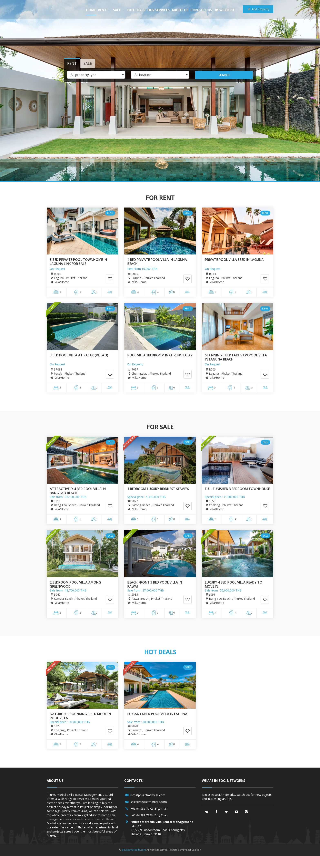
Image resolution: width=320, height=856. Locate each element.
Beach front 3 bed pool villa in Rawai (154, 584)
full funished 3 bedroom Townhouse (237, 489)
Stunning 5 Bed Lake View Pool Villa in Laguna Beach (236, 357)
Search (224, 75)
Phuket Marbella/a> (62, 9)
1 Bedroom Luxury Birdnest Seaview (158, 489)
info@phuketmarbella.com (147, 795)
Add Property (258, 9)
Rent (104, 10)
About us (180, 10)
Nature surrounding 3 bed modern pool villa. (80, 716)
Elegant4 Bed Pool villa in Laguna (157, 714)
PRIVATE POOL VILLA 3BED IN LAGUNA (234, 259)
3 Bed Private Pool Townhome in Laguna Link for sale (78, 261)
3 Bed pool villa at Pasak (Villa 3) (79, 355)
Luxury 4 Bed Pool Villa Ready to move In (233, 584)
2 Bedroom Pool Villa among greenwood (75, 584)
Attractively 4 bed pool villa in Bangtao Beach (78, 491)
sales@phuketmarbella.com (148, 802)
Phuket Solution (192, 850)
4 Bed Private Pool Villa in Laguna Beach (157, 261)
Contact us (201, 10)
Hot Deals (136, 10)
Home (91, 10)
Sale (119, 10)
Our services (158, 10)
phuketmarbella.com (134, 850)
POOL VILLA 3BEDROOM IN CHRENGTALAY (160, 355)
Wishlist (224, 10)
